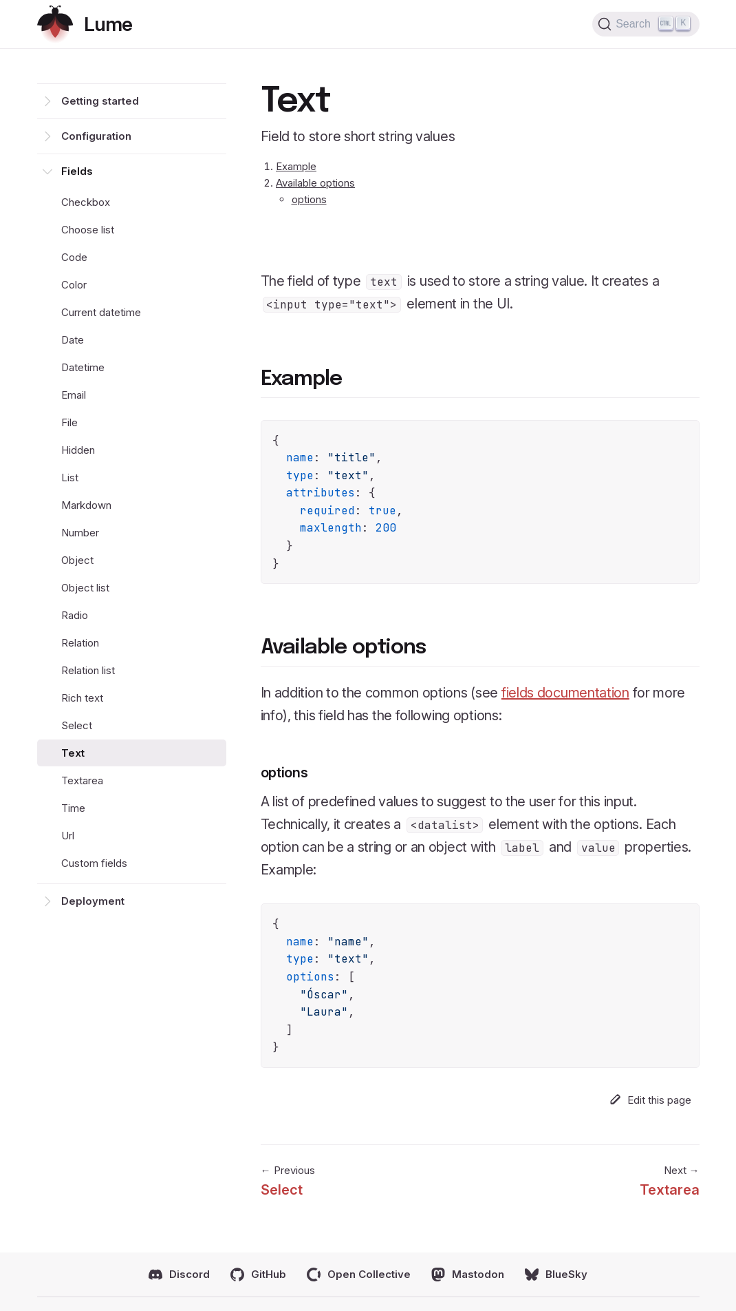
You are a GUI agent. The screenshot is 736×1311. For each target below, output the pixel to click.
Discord (179, 1274)
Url (67, 835)
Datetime (83, 367)
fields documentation (565, 692)
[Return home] (84, 24)
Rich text (82, 697)
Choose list (87, 229)
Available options (315, 182)
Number (80, 532)
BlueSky (556, 1274)
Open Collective (359, 1274)
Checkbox (85, 202)
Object (77, 560)
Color (74, 284)
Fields (77, 171)
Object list (85, 587)
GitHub (258, 1274)
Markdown (86, 505)
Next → (670, 1182)
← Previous (288, 1182)
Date (72, 339)
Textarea (82, 780)
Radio (74, 615)
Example (296, 166)
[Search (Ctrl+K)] (645, 24)
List (69, 477)
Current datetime (101, 312)
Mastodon (467, 1274)
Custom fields (94, 863)
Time (73, 808)
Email (73, 394)
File (69, 422)
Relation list (88, 670)
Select (76, 725)
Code (74, 257)
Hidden (78, 450)
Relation (80, 642)
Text (73, 752)
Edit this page (650, 1100)
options (309, 199)
